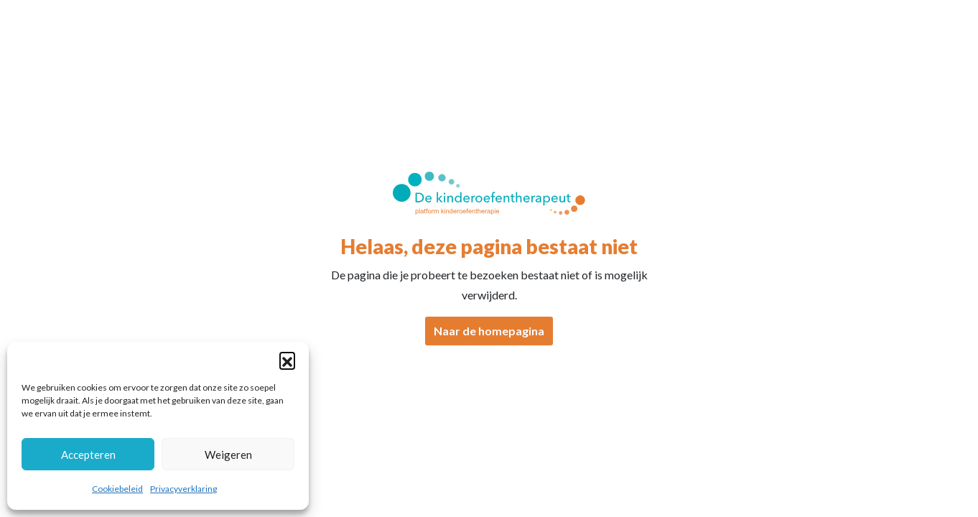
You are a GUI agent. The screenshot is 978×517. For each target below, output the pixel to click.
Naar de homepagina (489, 330)
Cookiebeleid (117, 488)
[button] (287, 360)
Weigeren (228, 454)
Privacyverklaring (183, 488)
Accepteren (88, 454)
